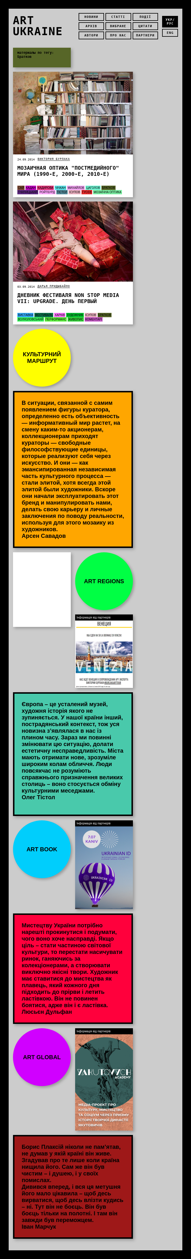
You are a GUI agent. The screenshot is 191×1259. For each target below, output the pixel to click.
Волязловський (30, 319)
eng (170, 33)
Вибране (118, 26)
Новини (91, 17)
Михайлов (76, 187)
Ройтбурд (47, 192)
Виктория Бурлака (54, 158)
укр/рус (170, 21)
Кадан (31, 187)
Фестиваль (44, 315)
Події (145, 17)
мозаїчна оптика (107, 192)
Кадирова (45, 187)
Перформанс (55, 319)
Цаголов (93, 187)
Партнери (145, 35)
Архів (91, 26)
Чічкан (60, 187)
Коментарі (93, 319)
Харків (60, 315)
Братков (108, 187)
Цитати (145, 26)
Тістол (62, 192)
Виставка (25, 315)
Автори (91, 35)
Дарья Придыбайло (54, 286)
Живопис (75, 319)
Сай (21, 187)
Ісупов (74, 192)
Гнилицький (28, 192)
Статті (118, 17)
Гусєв (87, 192)
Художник (75, 315)
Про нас (118, 35)
